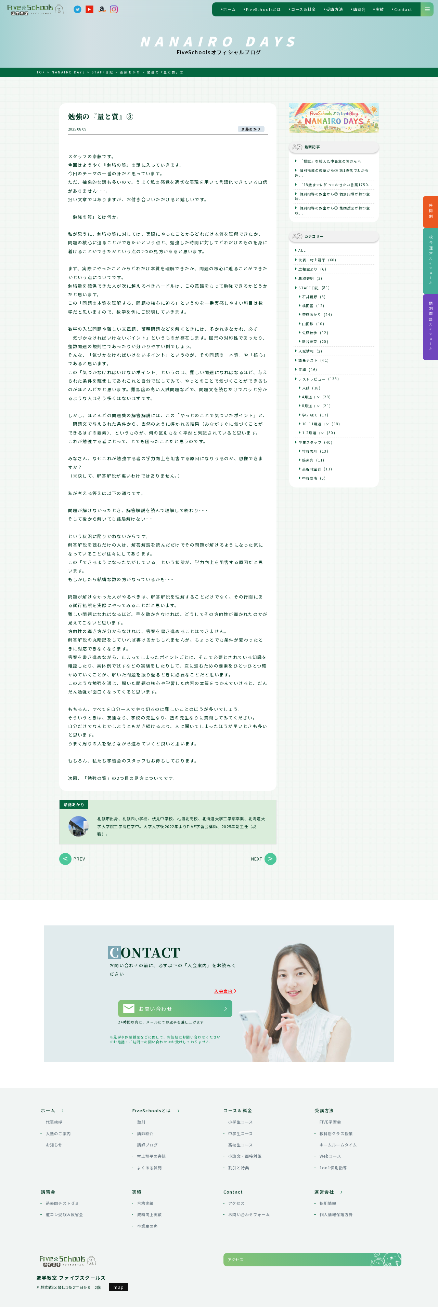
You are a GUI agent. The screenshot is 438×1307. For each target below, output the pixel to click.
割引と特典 (238, 1163)
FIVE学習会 (330, 1117)
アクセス (236, 1199)
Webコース (330, 1152)
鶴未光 (308, 460)
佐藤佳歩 (310, 332)
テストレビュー (311, 379)
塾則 (141, 1117)
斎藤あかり (251, 129)
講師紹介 (145, 1129)
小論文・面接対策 (244, 1152)
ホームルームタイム (338, 1140)
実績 (302, 369)
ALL (302, 250)
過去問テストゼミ (62, 1199)
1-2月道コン (313, 432)
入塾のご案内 (58, 1129)
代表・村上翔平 (311, 259)
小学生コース (240, 1117)
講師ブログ (147, 1140)
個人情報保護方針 (336, 1210)
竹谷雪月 (310, 451)
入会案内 (226, 990)
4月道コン (311, 396)
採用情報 (328, 1199)
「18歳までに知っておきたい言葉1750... (335, 184)
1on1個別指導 (333, 1163)
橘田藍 (308, 305)
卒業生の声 (147, 1222)
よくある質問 (149, 1163)
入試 (306, 387)
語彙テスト (308, 360)
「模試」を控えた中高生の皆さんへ (329, 161)
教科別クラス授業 (336, 1129)
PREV (79, 858)
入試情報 (306, 351)
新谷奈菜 (310, 341)
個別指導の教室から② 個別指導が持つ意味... (332, 196)
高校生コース (240, 1140)
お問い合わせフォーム (249, 1210)
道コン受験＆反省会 (64, 1210)
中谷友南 (310, 478)
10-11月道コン (315, 423)
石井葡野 (310, 296)
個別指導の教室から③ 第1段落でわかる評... (332, 173)
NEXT (256, 858)
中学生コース (240, 1129)
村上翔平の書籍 (151, 1152)
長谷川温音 (311, 468)
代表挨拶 (54, 1117)
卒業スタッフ (310, 442)
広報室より (308, 269)
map (119, 1283)
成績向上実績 (149, 1210)
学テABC (310, 414)
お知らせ (54, 1140)
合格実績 (145, 1199)
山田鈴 (308, 323)
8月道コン (311, 405)
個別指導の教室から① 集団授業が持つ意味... (332, 210)
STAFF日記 (308, 287)
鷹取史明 (306, 278)
